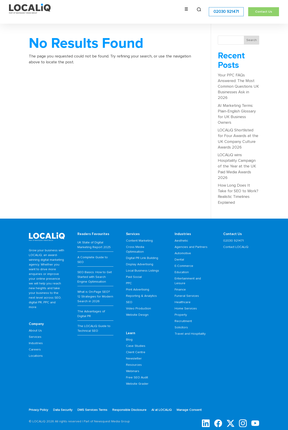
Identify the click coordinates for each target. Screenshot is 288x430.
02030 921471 (226, 11)
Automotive (183, 253)
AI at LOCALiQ (161, 410)
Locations (36, 355)
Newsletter (134, 358)
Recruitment (183, 321)
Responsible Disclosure (129, 410)
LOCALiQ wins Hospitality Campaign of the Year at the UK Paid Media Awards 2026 (237, 166)
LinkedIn (206, 423)
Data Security (62, 410)
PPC (129, 283)
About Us (35, 330)
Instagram (243, 423)
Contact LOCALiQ (235, 247)
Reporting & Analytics (141, 295)
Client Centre (135, 352)
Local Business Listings (142, 270)
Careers (35, 349)
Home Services (186, 308)
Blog (129, 339)
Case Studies (135, 346)
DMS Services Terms (92, 410)
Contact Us (263, 11)
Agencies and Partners (191, 247)
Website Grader (137, 383)
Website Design (137, 314)
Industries (36, 343)
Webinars (132, 371)
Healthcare (183, 302)
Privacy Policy (38, 410)
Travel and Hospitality (190, 333)
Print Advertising (137, 289)
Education (182, 272)
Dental (179, 259)
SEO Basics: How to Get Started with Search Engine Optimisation (94, 277)
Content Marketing (139, 240)
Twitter (230, 423)
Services (35, 337)
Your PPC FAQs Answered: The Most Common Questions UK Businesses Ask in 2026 (238, 86)
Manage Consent (189, 410)
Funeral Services (187, 295)
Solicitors (181, 327)
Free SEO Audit (137, 377)
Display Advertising (139, 264)
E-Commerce (184, 266)
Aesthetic (181, 240)
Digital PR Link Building (142, 258)
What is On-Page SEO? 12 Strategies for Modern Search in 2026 (95, 296)
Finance (180, 289)
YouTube (255, 423)
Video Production (138, 308)
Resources (134, 364)
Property (181, 314)
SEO (129, 302)
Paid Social (134, 277)
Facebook (218, 423)
